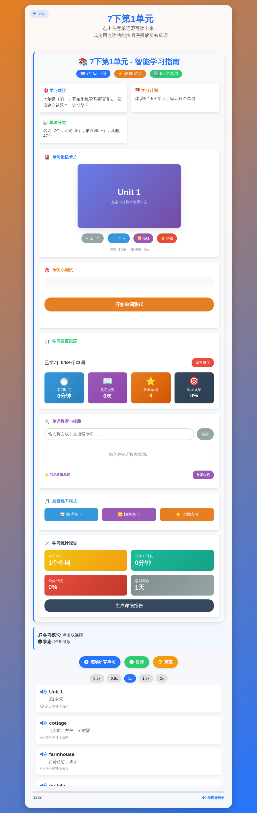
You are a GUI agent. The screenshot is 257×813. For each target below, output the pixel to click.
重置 (165, 662)
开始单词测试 (129, 304)
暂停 (137, 662)
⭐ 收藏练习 (187, 514)
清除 (205, 434)
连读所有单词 (99, 662)
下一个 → (118, 238)
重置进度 (202, 363)
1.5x (145, 678)
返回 (40, 15)
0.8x (114, 678)
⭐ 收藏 (167, 238)
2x (162, 678)
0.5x (96, 678)
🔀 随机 (143, 238)
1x (130, 678)
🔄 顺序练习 (71, 514)
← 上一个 (92, 238)
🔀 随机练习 (129, 514)
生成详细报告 (129, 605)
